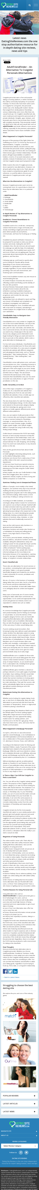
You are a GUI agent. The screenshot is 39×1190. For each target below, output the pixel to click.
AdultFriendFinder (9, 896)
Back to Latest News (11, 977)
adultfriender (8, 126)
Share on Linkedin (15, 971)
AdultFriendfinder (9, 670)
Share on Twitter (10, 971)
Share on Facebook (5, 971)
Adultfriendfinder (10, 195)
